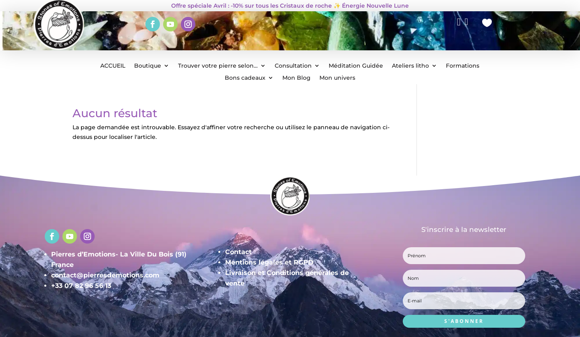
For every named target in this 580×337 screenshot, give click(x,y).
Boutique (147, 66)
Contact (238, 252)
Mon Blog (296, 78)
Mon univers (337, 78)
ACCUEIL (112, 66)
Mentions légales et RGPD (269, 262)
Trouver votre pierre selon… (218, 66)
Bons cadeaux (245, 78)
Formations (462, 66)
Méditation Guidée (356, 66)
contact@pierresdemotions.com (105, 275)
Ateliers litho (410, 66)
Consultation (293, 66)
